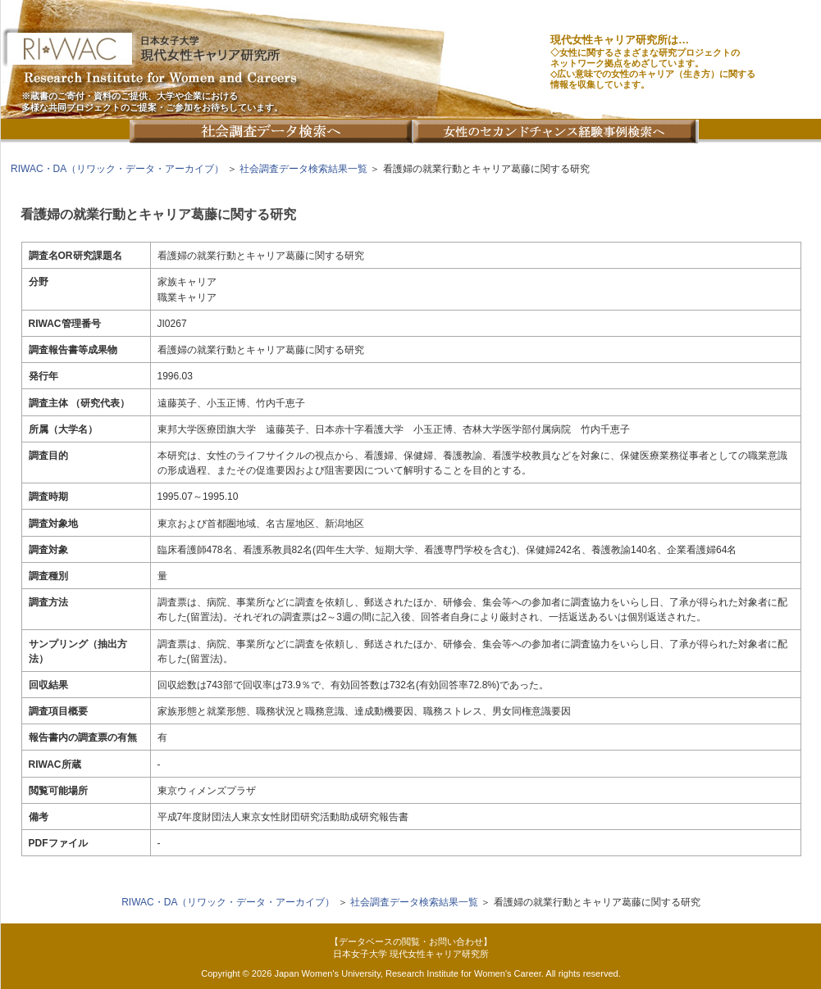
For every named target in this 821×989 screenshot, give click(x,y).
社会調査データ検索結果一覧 (303, 169)
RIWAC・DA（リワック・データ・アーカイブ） (117, 169)
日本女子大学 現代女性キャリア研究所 (411, 954)
